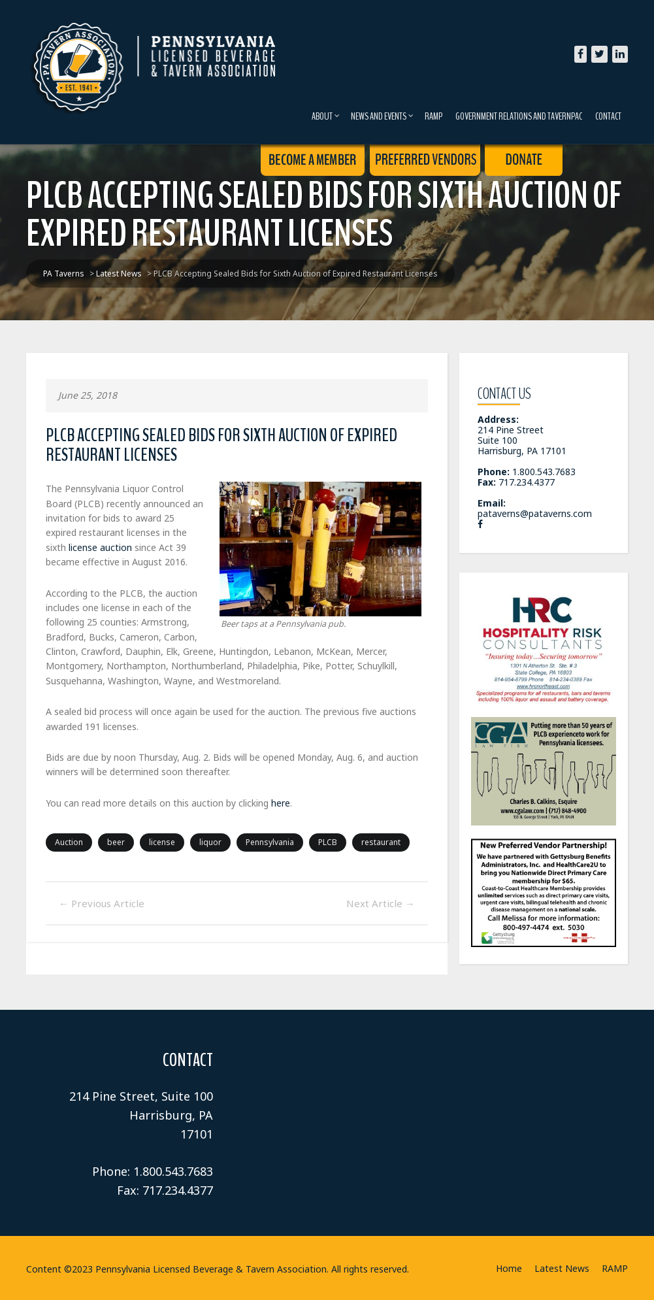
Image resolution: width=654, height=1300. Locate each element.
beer (116, 842)
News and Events (382, 116)
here (280, 803)
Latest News (561, 1268)
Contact (608, 116)
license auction (100, 547)
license (162, 842)
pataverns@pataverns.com (535, 513)
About (326, 116)
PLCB (327, 842)
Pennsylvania (270, 842)
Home (509, 1268)
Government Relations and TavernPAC (518, 116)
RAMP (433, 116)
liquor (210, 842)
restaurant (381, 842)
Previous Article (101, 903)
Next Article (380, 903)
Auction (69, 842)
